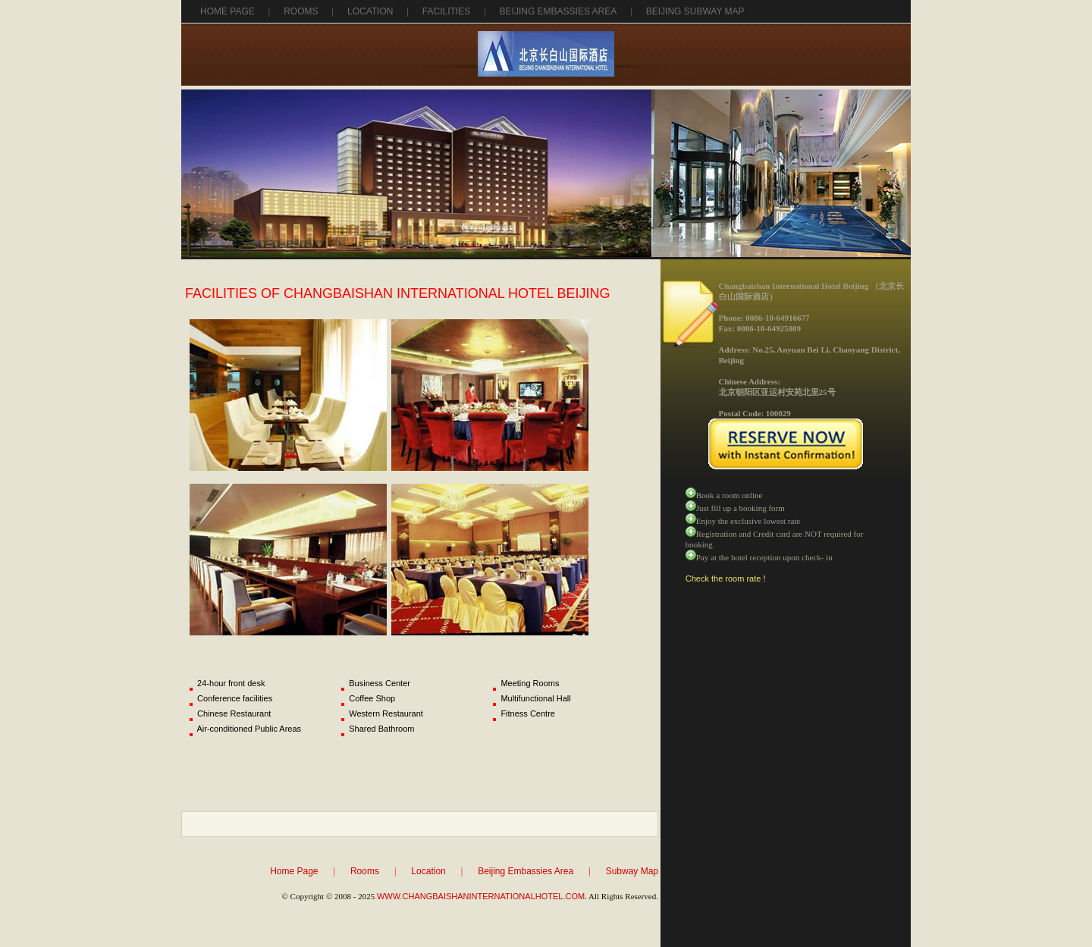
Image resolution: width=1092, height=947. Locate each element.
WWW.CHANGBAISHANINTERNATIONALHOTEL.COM (481, 896)
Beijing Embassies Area (525, 871)
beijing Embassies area (558, 11)
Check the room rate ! (726, 578)
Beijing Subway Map (695, 11)
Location (370, 11)
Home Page (227, 11)
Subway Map (632, 871)
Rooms (301, 11)
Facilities (446, 11)
